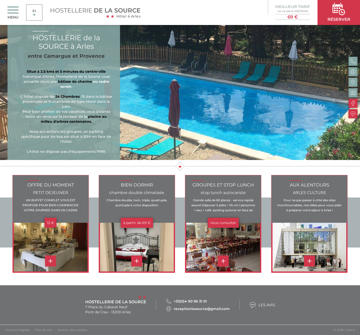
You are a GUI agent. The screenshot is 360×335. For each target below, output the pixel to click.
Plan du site (43, 330)
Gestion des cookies (72, 330)
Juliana (349, 330)
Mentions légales (17, 330)
